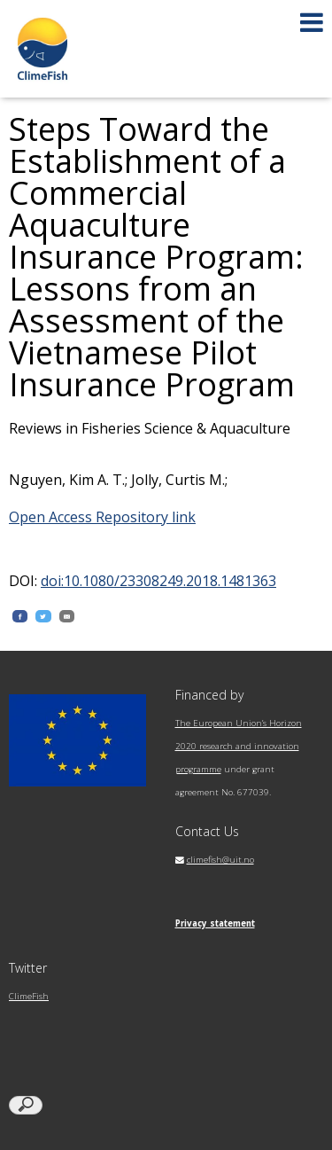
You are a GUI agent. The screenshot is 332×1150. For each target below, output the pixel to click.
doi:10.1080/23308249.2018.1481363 (158, 581)
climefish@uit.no (220, 859)
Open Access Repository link (102, 517)
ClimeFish (29, 996)
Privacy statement (215, 923)
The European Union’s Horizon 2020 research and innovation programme (238, 746)
